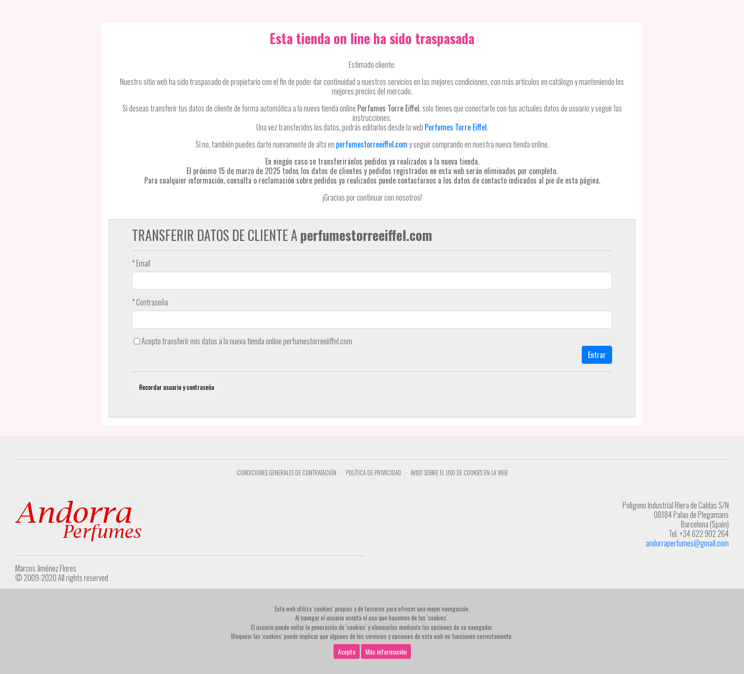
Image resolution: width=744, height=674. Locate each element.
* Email (141, 263)
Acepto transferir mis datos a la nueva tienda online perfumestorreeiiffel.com (246, 341)
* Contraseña (150, 302)
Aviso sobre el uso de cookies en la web (458, 472)
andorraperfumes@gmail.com (687, 543)
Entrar (597, 354)
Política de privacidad (373, 472)
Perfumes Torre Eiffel (456, 127)
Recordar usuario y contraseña (175, 387)
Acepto (346, 651)
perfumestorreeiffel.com (372, 144)
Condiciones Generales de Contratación (286, 472)
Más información (386, 651)
